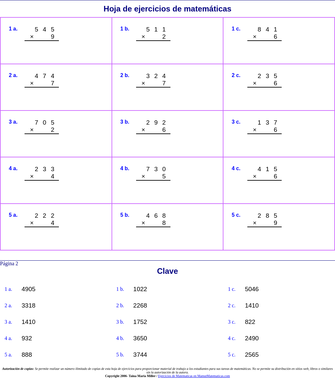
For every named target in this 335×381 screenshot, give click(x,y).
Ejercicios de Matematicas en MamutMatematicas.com (194, 376)
